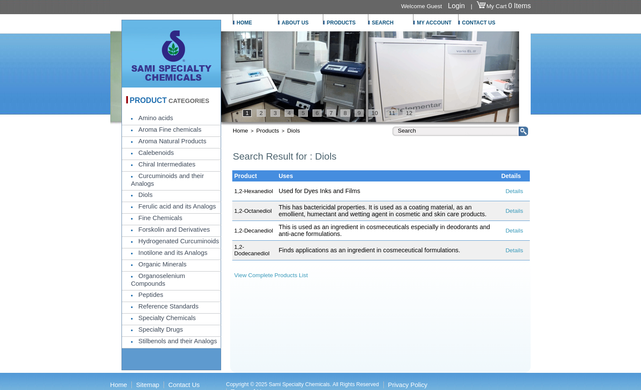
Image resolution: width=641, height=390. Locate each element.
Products (267, 130)
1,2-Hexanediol (253, 191)
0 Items (519, 5)
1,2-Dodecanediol (252, 250)
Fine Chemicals (160, 218)
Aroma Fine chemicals (169, 129)
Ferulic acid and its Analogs (177, 206)
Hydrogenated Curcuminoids (178, 241)
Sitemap (147, 384)
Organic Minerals (162, 264)
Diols (145, 194)
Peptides (150, 294)
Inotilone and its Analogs (172, 252)
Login (456, 5)
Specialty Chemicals (167, 317)
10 (374, 113)
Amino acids (155, 118)
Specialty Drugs (160, 329)
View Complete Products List (271, 275)
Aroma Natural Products (172, 141)
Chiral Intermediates (166, 164)
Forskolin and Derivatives (174, 229)
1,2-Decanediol (253, 230)
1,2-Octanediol (253, 211)
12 (409, 113)
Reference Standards (168, 306)
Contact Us (184, 384)
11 (392, 113)
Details (514, 191)
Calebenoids (155, 152)
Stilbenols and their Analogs (177, 341)
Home (240, 130)
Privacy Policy (408, 384)
